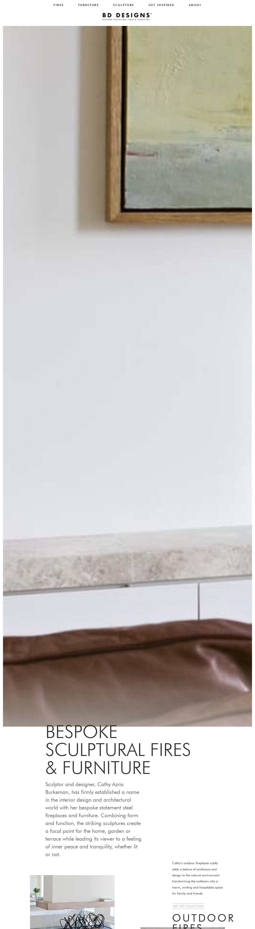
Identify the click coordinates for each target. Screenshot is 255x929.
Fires (59, 5)
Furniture (88, 5)
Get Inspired (162, 5)
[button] (188, 906)
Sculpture (123, 5)
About (195, 5)
